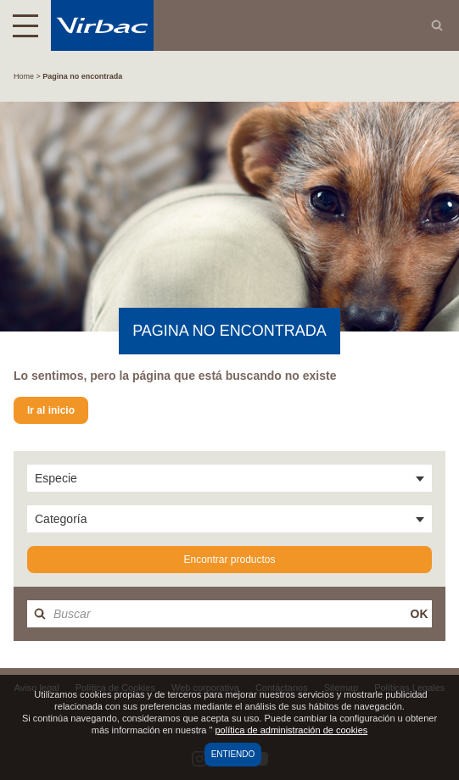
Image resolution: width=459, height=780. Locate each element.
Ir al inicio (51, 410)
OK (419, 614)
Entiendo (233, 754)
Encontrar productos (229, 560)
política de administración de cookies (291, 730)
